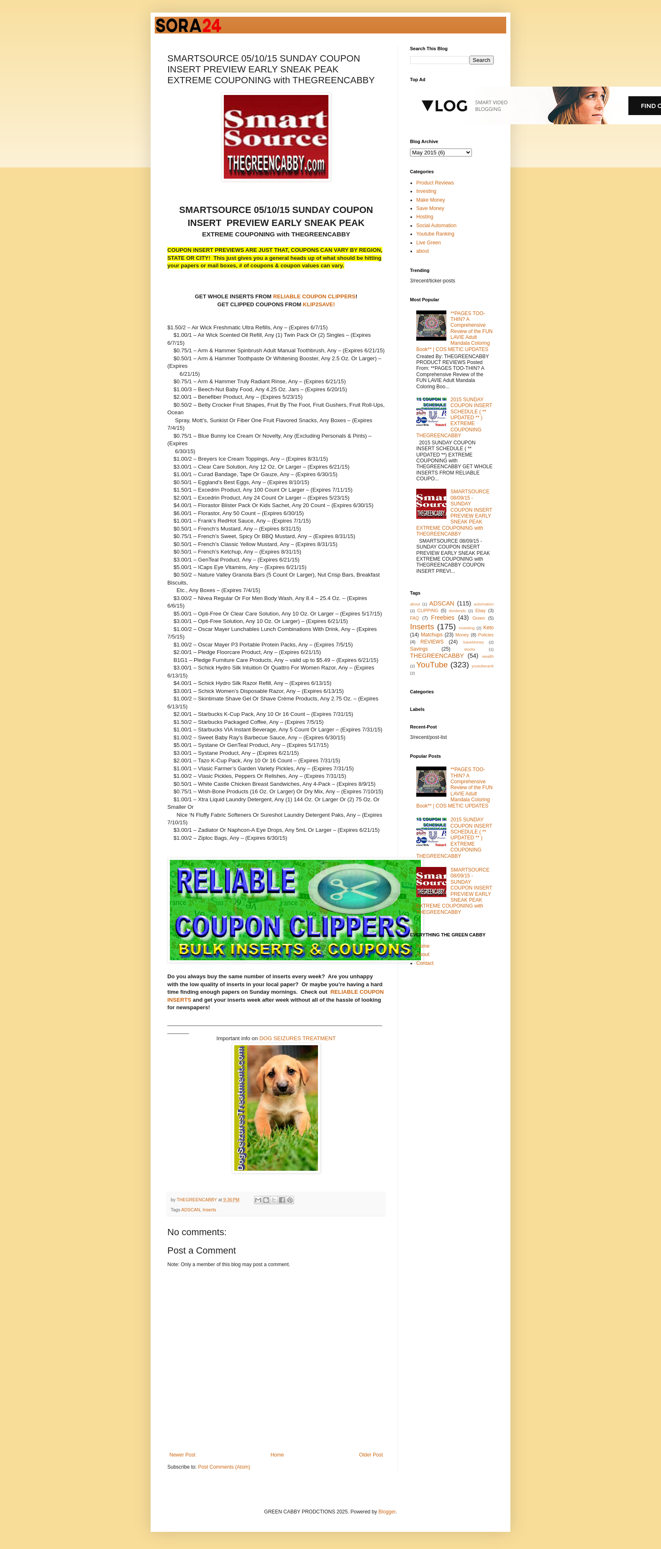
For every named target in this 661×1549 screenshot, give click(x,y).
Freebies (442, 617)
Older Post (371, 1455)
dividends (457, 610)
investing (467, 628)
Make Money (430, 200)
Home (277, 1455)
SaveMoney (473, 642)
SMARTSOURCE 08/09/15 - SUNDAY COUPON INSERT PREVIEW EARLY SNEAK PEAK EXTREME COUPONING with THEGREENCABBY (454, 513)
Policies (486, 634)
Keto (488, 628)
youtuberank (482, 666)
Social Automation (436, 225)
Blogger (387, 1512)
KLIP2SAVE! (319, 304)
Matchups (432, 635)
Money (462, 634)
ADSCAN (190, 1209)
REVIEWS (431, 642)
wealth (488, 656)
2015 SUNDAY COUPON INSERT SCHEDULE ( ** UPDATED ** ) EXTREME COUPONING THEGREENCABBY (454, 418)
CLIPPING (427, 610)
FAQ (414, 618)
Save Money (430, 208)
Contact (424, 963)
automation (484, 604)
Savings (419, 649)
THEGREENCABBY (437, 655)
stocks (469, 649)
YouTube (432, 664)
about (422, 251)
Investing (426, 191)
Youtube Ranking (435, 234)
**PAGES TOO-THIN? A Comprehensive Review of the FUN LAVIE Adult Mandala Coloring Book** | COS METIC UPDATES (454, 331)
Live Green (428, 243)
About (422, 954)
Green (478, 618)
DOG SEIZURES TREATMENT (297, 1038)
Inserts (209, 1209)
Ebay (480, 610)
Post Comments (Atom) (224, 1467)
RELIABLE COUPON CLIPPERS (314, 296)
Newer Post (182, 1455)
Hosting (424, 217)
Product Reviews (435, 183)
